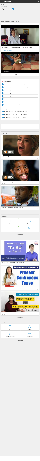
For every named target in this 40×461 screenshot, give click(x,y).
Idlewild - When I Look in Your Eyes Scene (9, 182)
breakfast (26, 47)
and (18, 47)
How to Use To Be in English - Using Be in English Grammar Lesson (13, 262)
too (8, 74)
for (23, 47)
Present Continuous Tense (6, 287)
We (2, 74)
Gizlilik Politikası (21, 457)
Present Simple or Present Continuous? (8, 313)
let (11, 47)
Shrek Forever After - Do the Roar (7, 50)
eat (14, 47)
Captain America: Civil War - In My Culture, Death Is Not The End (13, 207)
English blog (16, 457)
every (29, 47)
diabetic (5, 47)
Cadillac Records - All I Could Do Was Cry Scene (10, 156)
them (6, 74)
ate (4, 74)
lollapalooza (5, 126)
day (31, 47)
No (18, 74)
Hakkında (25, 457)
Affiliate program (10, 457)
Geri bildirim (30, 457)
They (11, 74)
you (10, 47)
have (13, 74)
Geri (3, 4)
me (13, 47)
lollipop (11, 126)
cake (16, 47)
